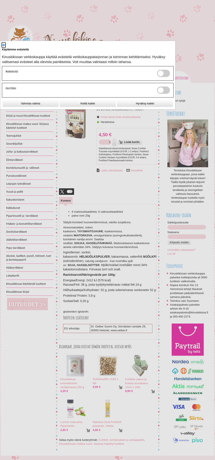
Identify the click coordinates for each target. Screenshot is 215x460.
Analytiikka (11, 88)
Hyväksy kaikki (145, 103)
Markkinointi (12, 71)
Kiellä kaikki (87, 103)
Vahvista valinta (30, 103)
